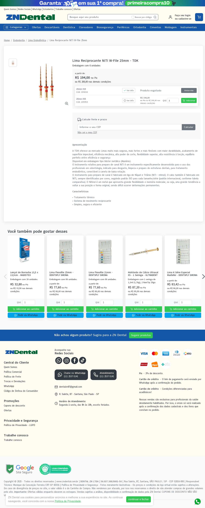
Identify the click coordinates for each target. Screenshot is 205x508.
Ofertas (77, 9)
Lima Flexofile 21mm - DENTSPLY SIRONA (101, 274)
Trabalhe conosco (63, 9)
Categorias (16, 27)
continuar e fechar (138, 499)
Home (7, 40)
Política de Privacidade (68, 501)
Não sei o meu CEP (87, 132)
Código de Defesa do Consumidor (21, 391)
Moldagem (171, 27)
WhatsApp (36, 9)
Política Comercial (13, 371)
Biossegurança (105, 27)
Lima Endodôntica (37, 40)
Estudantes (48, 9)
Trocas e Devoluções (14, 381)
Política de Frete (12, 376)
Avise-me (188, 90)
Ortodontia (139, 27)
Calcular (188, 127)
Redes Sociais (24, 9)
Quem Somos (10, 9)
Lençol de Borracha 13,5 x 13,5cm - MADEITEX (24, 274)
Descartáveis (52, 27)
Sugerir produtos (141, 335)
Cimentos (155, 27)
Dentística (69, 27)
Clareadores (86, 27)
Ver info (129, 90)
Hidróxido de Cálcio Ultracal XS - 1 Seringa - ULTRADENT (143, 274)
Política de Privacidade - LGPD (19, 425)
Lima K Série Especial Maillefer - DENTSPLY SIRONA (182, 274)
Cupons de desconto (14, 405)
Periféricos (123, 27)
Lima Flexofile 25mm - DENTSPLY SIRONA (61, 274)
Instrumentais (188, 27)
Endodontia (19, 40)
